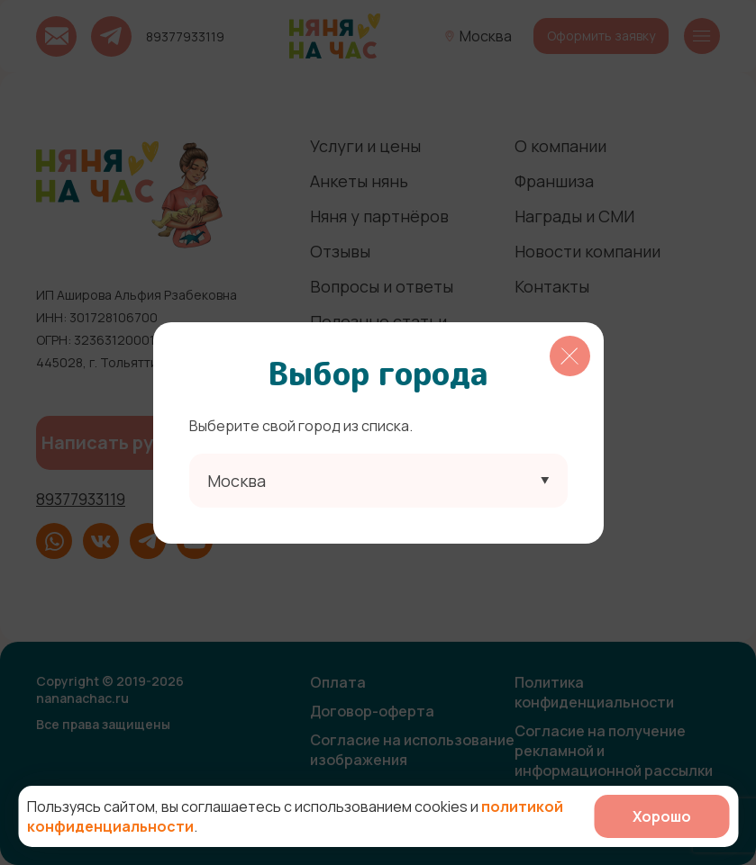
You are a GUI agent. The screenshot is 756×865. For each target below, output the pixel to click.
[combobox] (378, 481)
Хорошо (662, 816)
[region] (378, 433)
